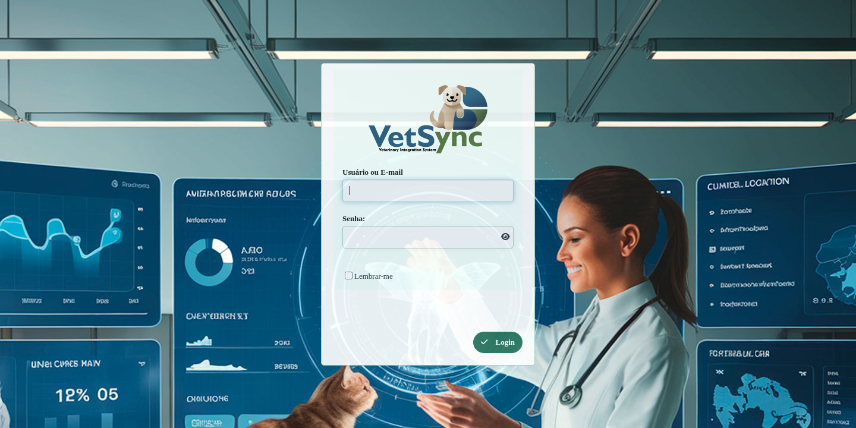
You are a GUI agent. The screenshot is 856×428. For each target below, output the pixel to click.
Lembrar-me (373, 276)
